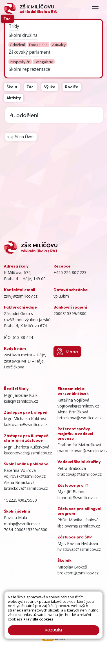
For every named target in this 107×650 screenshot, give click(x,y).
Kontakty (33, 610)
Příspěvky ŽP (20, 62)
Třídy (14, 26)
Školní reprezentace (29, 70)
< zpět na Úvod (21, 136)
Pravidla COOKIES (64, 615)
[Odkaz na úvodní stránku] (30, 8)
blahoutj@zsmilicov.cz (77, 497)
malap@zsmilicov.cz (22, 523)
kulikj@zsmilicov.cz (21, 401)
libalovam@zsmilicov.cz (78, 526)
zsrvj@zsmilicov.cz (20, 296)
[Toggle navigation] (95, 9)
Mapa (67, 351)
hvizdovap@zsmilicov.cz (79, 549)
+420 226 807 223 (70, 272)
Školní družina (23, 35)
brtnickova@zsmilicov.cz (26, 488)
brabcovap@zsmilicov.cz (79, 474)
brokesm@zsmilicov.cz (78, 573)
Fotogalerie (38, 44)
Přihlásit (50, 610)
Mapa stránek (68, 605)
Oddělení (17, 44)
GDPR (53, 620)
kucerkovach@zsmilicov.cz (28, 453)
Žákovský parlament (29, 52)
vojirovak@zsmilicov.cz (25, 476)
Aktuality (59, 44)
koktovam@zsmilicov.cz (25, 424)
